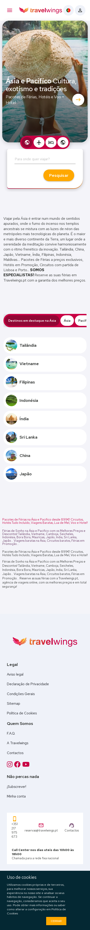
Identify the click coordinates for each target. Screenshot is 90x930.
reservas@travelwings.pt (41, 827)
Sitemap (13, 703)
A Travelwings (17, 743)
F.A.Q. (11, 733)
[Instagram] (10, 764)
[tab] (27, 142)
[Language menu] (68, 10)
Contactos (15, 753)
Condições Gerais (21, 694)
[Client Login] (80, 10)
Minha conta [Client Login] (16, 796)
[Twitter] (26, 764)
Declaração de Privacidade (28, 684)
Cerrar (56, 921)
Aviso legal (15, 674)
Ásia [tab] (67, 320)
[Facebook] (18, 764)
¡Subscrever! (16, 786)
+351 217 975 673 (14, 827)
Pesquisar (58, 175)
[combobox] (45, 160)
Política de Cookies (22, 713)
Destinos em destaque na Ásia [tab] (32, 320)
